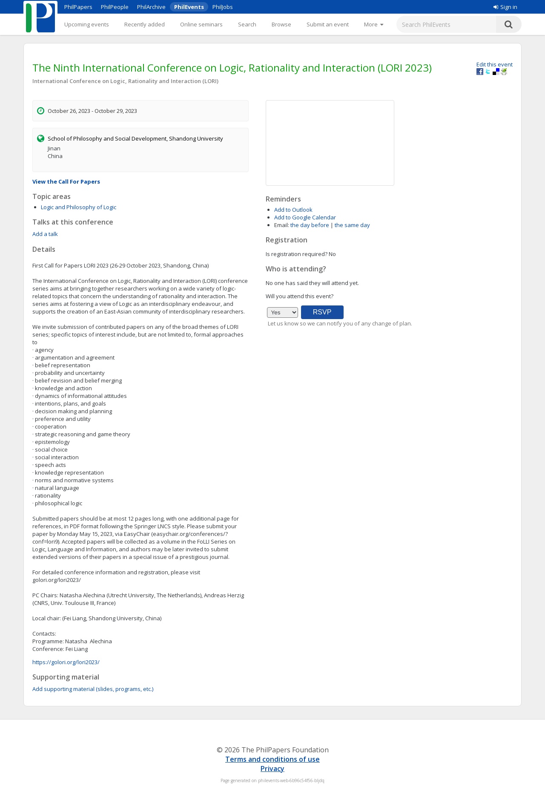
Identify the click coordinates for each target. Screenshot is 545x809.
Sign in (505, 7)
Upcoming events (86, 24)
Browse (281, 24)
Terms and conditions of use (272, 759)
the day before (309, 225)
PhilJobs (222, 7)
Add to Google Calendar (305, 217)
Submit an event (328, 24)
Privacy (272, 768)
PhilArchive (151, 7)
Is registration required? (296, 254)
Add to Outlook (293, 209)
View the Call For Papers (66, 181)
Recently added (144, 24)
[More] (373, 24)
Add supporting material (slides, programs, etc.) (92, 689)
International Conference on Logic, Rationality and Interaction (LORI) (125, 81)
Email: (281, 225)
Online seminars (201, 24)
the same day (352, 225)
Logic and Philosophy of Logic (78, 207)
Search (247, 24)
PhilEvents (189, 7)
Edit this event (494, 64)
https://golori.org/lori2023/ (66, 662)
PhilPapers (78, 7)
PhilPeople (115, 7)
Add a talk (45, 234)
